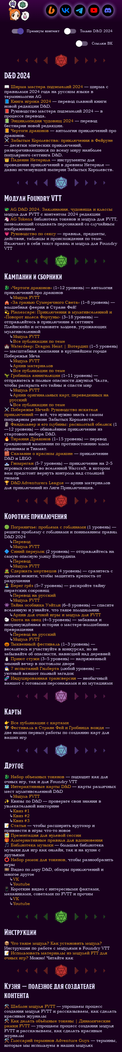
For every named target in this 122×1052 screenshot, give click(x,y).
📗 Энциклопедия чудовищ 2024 (39, 120)
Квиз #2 (21, 815)
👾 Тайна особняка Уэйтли (32, 605)
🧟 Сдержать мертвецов (30, 570)
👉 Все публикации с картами (36, 722)
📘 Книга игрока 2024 (27, 101)
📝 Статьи (15, 825)
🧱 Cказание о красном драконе (38, 453)
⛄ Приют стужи (21, 658)
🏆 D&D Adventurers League (34, 482)
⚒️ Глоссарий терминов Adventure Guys (46, 1040)
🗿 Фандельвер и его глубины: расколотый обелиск (58, 424)
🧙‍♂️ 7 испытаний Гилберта (31, 668)
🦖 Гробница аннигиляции (32, 375)
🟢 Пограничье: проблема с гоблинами (45, 527)
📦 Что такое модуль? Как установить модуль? (53, 943)
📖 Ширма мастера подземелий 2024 (43, 86)
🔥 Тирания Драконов (27, 438)
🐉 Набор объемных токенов (34, 776)
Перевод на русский (34, 595)
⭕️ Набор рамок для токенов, (35, 859)
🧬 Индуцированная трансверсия (40, 678)
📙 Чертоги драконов (26, 130)
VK (16, 879)
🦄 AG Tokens (18, 219)
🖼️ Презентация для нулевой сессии (42, 835)
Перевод (22, 541)
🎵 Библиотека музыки (28, 845)
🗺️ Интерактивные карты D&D (37, 786)
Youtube (21, 884)
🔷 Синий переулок (24, 551)
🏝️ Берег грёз (18, 585)
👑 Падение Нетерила (27, 159)
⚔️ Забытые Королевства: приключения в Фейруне (58, 140)
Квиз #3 (21, 820)
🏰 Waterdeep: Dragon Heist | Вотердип (46, 346)
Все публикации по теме (39, 341)
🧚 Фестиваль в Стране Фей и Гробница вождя (54, 727)
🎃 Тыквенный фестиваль (32, 644)
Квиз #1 (21, 810)
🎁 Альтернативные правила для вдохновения (53, 840)
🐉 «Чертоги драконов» (28, 287)
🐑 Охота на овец (22, 619)
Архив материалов (33, 365)
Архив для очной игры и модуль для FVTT (57, 614)
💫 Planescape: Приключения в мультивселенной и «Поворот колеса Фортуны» (58, 314)
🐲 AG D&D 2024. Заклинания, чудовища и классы (58, 209)
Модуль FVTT (26, 297)
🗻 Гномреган (19, 463)
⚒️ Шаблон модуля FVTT (29, 1006)
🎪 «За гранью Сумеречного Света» (42, 302)
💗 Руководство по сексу (30, 233)
